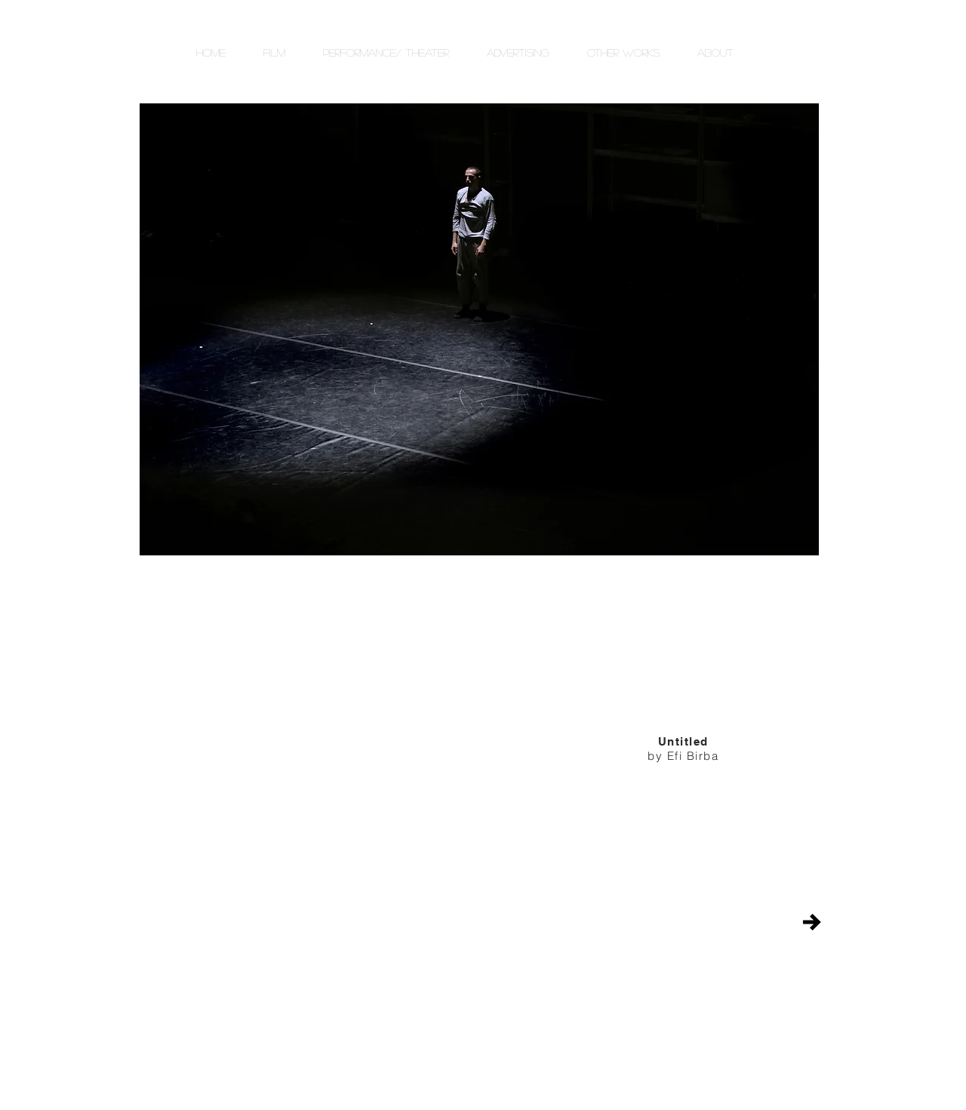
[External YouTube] (340, 759)
